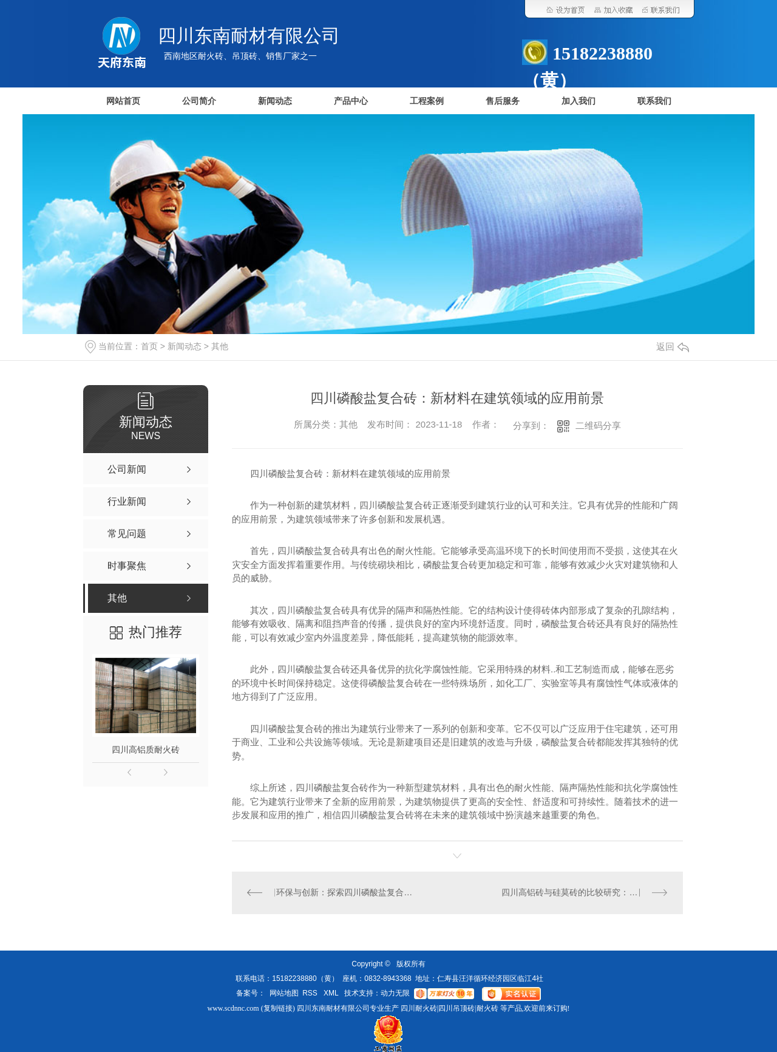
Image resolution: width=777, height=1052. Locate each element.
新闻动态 (275, 101)
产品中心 (351, 101)
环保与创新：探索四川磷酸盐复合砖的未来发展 (344, 893)
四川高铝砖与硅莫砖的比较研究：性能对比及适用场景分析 (584, 893)
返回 (672, 346)
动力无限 (395, 993)
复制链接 (278, 1008)
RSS (310, 993)
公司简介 (199, 101)
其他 (219, 346)
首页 (149, 346)
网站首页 (123, 101)
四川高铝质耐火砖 (146, 749)
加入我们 (578, 101)
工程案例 (427, 101)
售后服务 (503, 101)
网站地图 (284, 993)
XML (332, 993)
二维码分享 (598, 425)
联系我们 (654, 101)
